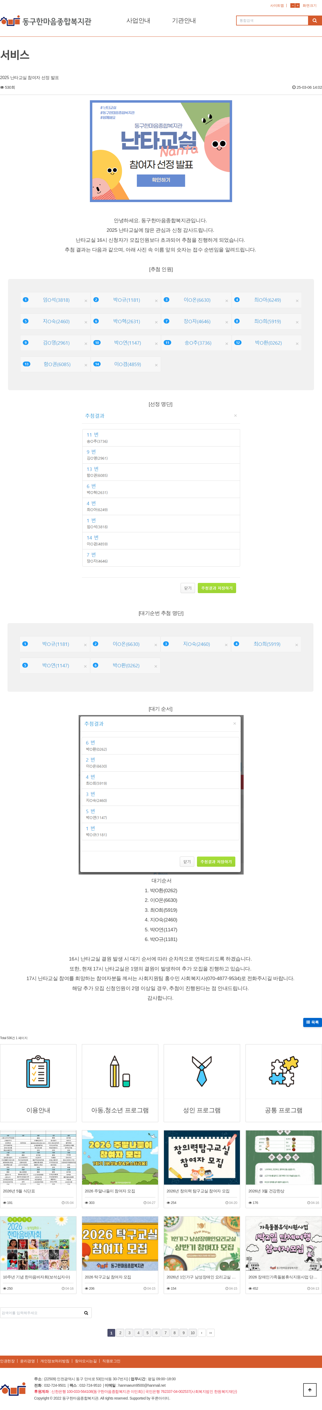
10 (193, 1333)
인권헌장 (7, 1361)
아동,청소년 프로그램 (120, 1110)
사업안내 (138, 20)
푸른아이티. (160, 1398)
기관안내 (184, 20)
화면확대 (297, 5)
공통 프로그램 (284, 1110)
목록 (312, 1022)
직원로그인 (111, 1361)
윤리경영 (27, 1361)
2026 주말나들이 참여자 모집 (110, 1191)
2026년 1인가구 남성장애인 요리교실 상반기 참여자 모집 (202, 1277)
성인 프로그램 (202, 1110)
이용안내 (38, 1110)
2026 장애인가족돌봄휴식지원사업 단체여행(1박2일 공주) (283, 1277)
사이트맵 (277, 5)
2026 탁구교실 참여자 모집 (108, 1277)
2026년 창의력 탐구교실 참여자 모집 (198, 1191)
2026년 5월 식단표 (19, 1191)
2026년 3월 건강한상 (266, 1191)
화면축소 (292, 5)
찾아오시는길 (86, 1361)
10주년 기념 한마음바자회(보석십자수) (36, 1277)
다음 (202, 1333)
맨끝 (211, 1333)
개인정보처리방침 (54, 1361)
